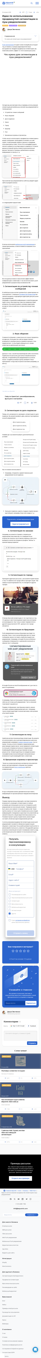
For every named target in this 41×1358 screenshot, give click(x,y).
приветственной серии (25, 742)
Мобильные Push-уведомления (11, 1241)
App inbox (5, 1249)
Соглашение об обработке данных (12, 1349)
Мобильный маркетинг (9, 1291)
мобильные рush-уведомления (24, 244)
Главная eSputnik (11, 1191)
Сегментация (13, 25)
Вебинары (5, 1324)
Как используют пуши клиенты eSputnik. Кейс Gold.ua (13, 1100)
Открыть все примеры (20, 1178)
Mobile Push (7, 1116)
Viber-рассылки (7, 1234)
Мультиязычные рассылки (10, 1283)
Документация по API (9, 1316)
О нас (4, 1333)
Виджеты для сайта (8, 1253)
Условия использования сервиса (12, 1341)
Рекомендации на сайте (9, 1287)
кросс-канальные (19, 767)
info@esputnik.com (20, 1208)
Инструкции (22, 25)
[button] (18, 1025)
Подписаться (31, 1003)
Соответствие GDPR (8, 1352)
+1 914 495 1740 (20, 1204)
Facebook (33, 1026)
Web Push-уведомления (9, 1237)
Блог (19, 1191)
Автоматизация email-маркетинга (12, 1276)
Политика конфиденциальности (12, 1345)
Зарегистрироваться (20, 524)
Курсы (4, 1320)
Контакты (5, 1356)
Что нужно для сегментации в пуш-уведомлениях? (18, 39)
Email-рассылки (7, 1226)
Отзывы (4, 1337)
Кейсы (4, 1304)
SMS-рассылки (6, 1230)
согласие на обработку (22, 920)
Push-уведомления (8, 45)
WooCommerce (6, 1266)
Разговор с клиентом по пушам (13, 1071)
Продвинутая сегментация (10, 1280)
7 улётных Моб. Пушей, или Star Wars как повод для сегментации (13, 1132)
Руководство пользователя (10, 1312)
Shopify (4, 1262)
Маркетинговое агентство (10, 1245)
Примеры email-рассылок (10, 1308)
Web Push (5, 25)
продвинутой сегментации (27, 294)
